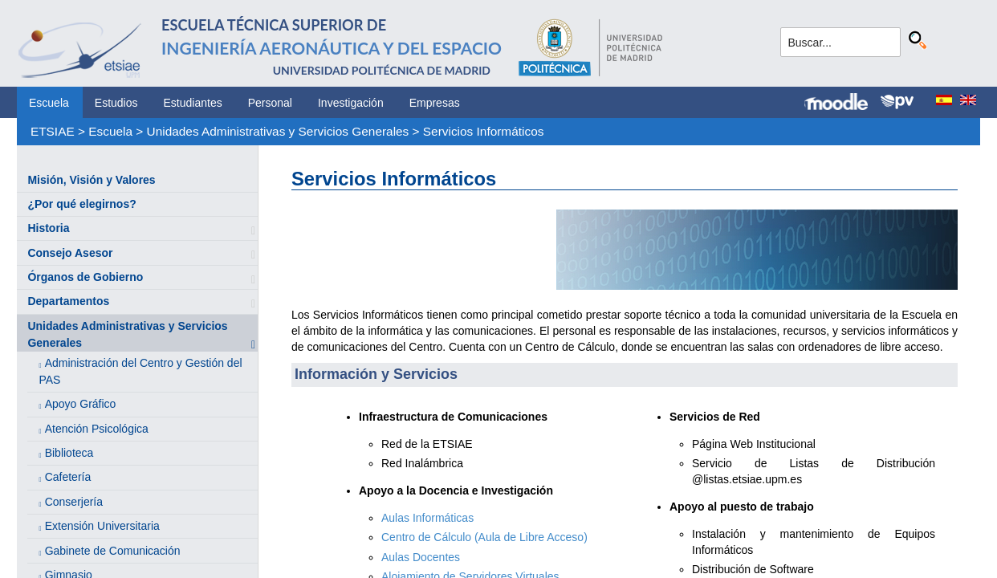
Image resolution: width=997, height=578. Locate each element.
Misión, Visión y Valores (91, 179)
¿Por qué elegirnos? (81, 203)
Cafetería (68, 476)
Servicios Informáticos (483, 131)
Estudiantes (193, 102)
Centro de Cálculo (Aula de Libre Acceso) (484, 537)
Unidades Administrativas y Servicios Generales (278, 131)
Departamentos (68, 301)
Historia (48, 228)
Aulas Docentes (420, 557)
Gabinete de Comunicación (113, 550)
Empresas (434, 102)
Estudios (116, 102)
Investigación (351, 102)
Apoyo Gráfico (80, 403)
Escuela (49, 102)
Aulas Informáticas (427, 517)
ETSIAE (53, 131)
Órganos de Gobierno (85, 277)
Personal (270, 102)
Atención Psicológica (97, 428)
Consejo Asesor (69, 252)
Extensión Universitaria (102, 525)
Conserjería (74, 501)
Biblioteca (69, 452)
